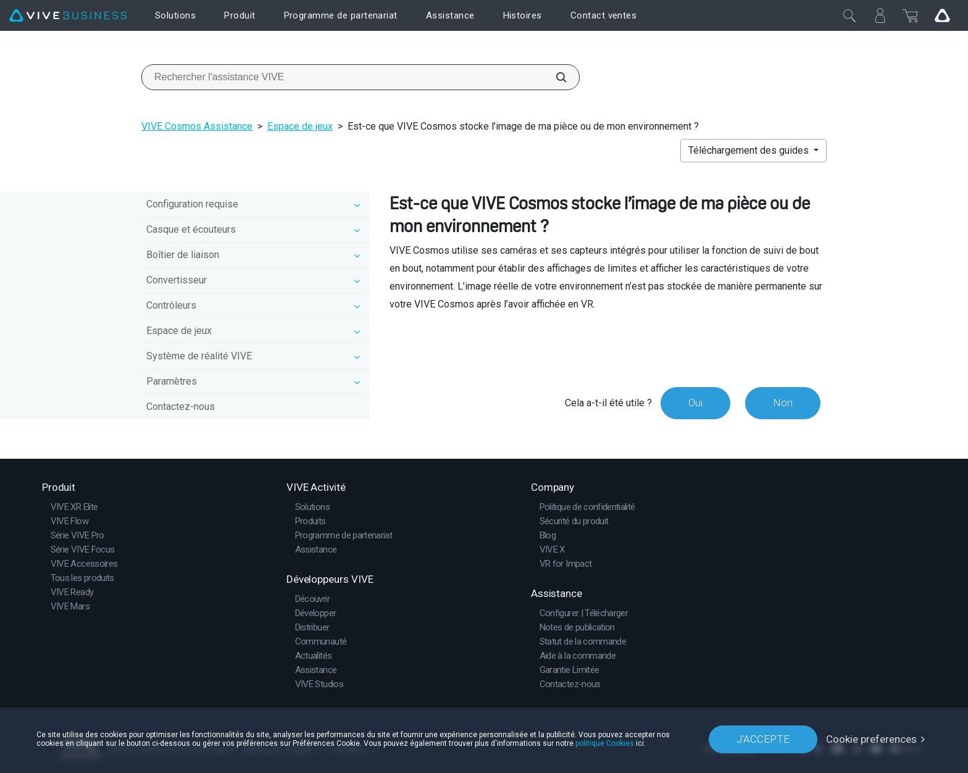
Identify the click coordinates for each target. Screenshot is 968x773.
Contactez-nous (180, 406)
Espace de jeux (300, 126)
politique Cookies (604, 743)
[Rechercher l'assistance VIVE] (554, 77)
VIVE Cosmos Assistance (196, 126)
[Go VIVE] (942, 15)
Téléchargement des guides (749, 150)
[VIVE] (68, 15)
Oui (695, 402)
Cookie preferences (871, 739)
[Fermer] (849, 15)
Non (783, 402)
